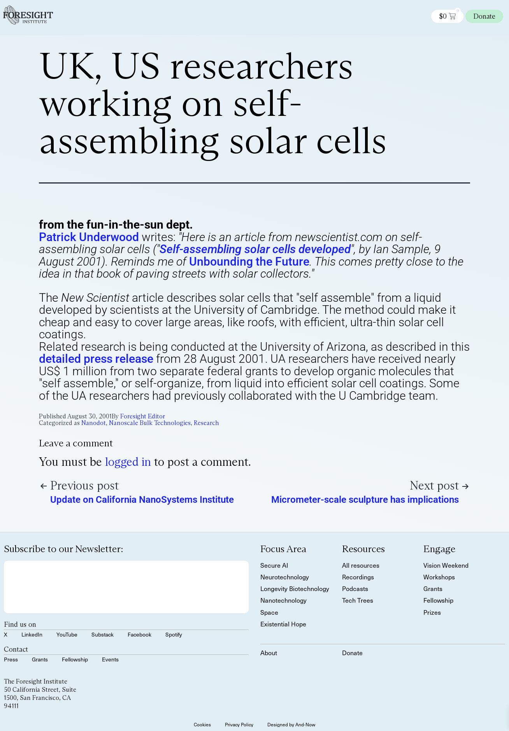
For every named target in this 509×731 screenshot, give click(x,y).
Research (206, 423)
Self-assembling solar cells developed (255, 249)
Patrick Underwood (89, 237)
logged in (128, 462)
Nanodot (93, 423)
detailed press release (96, 359)
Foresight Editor (142, 416)
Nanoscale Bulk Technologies (150, 423)
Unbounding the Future (249, 261)
